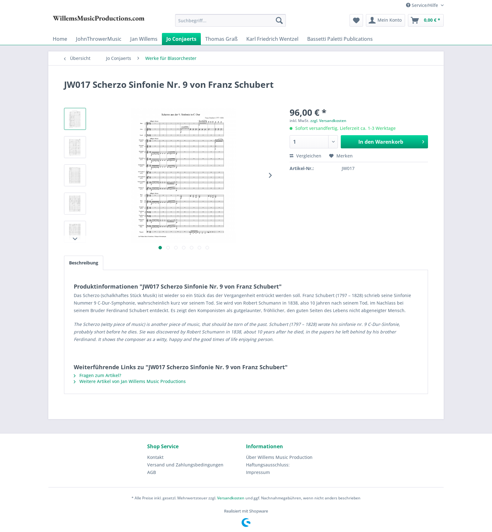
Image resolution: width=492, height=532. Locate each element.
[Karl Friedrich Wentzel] (272, 39)
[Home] (60, 39)
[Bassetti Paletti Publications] (340, 39)
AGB (151, 472)
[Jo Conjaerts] (181, 39)
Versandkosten (230, 498)
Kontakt (155, 457)
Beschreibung (83, 263)
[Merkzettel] (356, 20)
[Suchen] (279, 20)
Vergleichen (305, 156)
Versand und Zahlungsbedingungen (185, 465)
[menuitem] (230, 20)
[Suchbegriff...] (230, 20)
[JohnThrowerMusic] (99, 39)
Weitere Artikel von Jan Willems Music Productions (130, 381)
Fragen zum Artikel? (97, 375)
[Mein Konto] (385, 20)
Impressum (258, 472)
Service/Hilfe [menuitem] (422, 5)
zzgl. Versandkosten (328, 120)
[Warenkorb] (426, 20)
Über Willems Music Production (279, 457)
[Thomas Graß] (221, 39)
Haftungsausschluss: (268, 465)
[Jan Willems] (144, 39)
